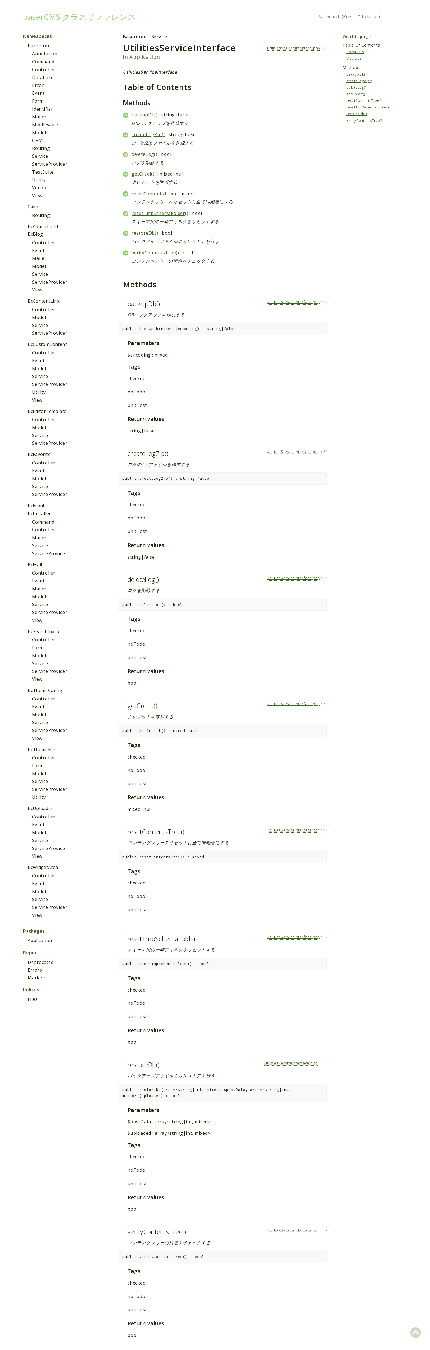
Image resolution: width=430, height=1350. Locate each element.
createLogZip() (148, 134)
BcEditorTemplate (47, 411)
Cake (33, 207)
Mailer (39, 117)
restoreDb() (145, 233)
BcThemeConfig (45, 690)
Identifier (42, 109)
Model (39, 133)
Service (40, 156)
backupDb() (145, 115)
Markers (37, 978)
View (37, 196)
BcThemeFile (41, 749)
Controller (43, 70)
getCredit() (144, 174)
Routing (41, 148)
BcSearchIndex (43, 631)
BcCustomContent (47, 344)
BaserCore (39, 45)
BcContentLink (44, 301)
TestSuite (43, 172)
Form (38, 101)
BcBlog (35, 234)
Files (33, 999)
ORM (37, 140)
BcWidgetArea (43, 867)
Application (40, 940)
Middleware (45, 125)
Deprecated (41, 962)
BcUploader (40, 808)
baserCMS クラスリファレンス (79, 17)
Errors (35, 970)
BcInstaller (39, 513)
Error (38, 85)
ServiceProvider (49, 164)
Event (38, 93)
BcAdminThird (43, 226)
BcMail (35, 565)
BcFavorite (39, 454)
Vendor (40, 188)
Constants (355, 52)
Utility (39, 180)
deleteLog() (144, 154)
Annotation (45, 54)
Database (42, 77)
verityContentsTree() (155, 253)
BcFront (36, 505)
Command (43, 62)
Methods (354, 58)
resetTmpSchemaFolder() (160, 213)
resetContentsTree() (155, 194)
